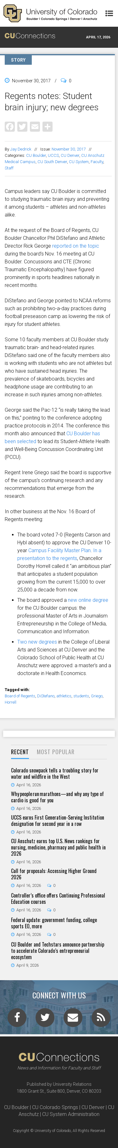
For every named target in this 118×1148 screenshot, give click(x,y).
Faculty (97, 161)
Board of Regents (20, 696)
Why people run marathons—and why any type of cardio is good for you (57, 797)
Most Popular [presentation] (56, 752)
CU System (79, 161)
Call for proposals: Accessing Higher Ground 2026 (54, 874)
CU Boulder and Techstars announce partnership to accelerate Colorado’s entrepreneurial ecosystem (57, 951)
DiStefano (45, 696)
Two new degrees (37, 642)
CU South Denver (52, 161)
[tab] (20, 752)
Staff (9, 168)
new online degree (88, 600)
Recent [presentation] (20, 752)
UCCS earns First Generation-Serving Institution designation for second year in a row (57, 820)
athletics (63, 696)
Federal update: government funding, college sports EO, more (54, 923)
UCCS (53, 155)
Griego (97, 696)
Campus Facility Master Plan (59, 550)
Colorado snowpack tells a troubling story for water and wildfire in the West (54, 773)
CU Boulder (36, 155)
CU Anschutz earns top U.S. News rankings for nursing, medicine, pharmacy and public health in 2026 (58, 847)
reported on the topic (75, 246)
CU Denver (70, 155)
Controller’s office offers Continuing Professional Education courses (58, 898)
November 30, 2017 (69, 149)
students (81, 696)
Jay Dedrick (20, 149)
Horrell (10, 702)
